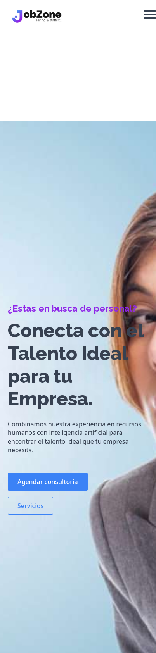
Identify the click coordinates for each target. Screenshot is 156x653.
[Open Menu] (150, 14)
